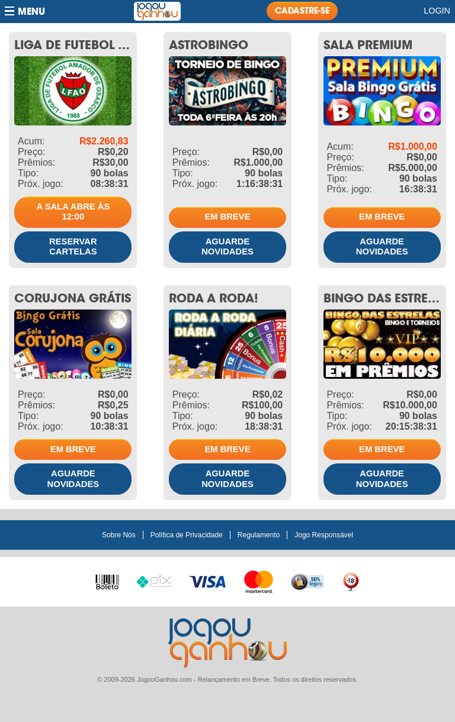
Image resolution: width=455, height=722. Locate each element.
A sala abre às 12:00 (73, 212)
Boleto (107, 579)
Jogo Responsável (323, 535)
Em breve (227, 216)
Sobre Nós (119, 535)
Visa (207, 581)
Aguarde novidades (227, 247)
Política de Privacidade (186, 535)
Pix (154, 580)
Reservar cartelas (73, 247)
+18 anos (351, 581)
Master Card (258, 580)
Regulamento (259, 535)
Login (437, 10)
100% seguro (307, 581)
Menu (31, 11)
